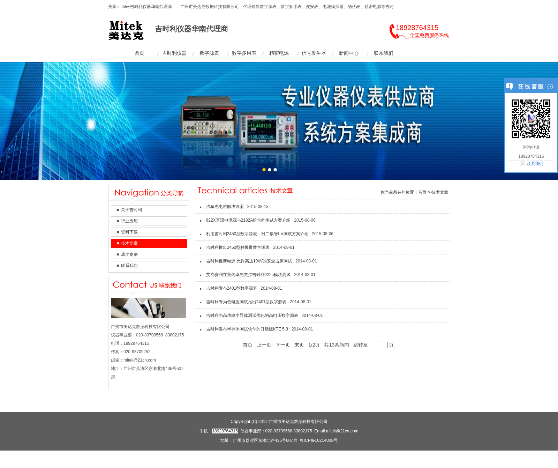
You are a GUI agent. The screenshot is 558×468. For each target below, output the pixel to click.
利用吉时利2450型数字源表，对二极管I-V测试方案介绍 (257, 233)
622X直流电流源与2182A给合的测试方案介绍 (248, 220)
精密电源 (279, 53)
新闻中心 (349, 53)
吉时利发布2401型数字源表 (231, 288)
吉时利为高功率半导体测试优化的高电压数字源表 (252, 315)
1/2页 (314, 345)
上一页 (264, 345)
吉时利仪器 (174, 53)
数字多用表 (244, 53)
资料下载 (129, 232)
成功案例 (129, 254)
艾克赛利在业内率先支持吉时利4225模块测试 (248, 274)
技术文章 (129, 243)
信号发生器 (314, 53)
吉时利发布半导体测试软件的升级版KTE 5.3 (247, 329)
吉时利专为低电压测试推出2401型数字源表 (246, 301)
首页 (139, 53)
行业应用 (129, 220)
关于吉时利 (131, 209)
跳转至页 (373, 345)
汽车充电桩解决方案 (225, 206)
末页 (299, 345)
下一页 (283, 345)
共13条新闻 (336, 345)
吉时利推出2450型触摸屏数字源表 (238, 247)
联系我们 (383, 53)
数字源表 (209, 53)
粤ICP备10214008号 (319, 440)
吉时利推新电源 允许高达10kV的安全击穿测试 (249, 261)
